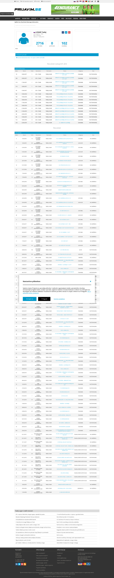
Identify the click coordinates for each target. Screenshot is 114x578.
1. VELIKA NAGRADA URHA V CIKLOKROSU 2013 (65, 481)
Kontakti (37, 1)
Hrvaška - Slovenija (64, 403)
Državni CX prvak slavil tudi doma (65, 532)
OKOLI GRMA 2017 (65, 268)
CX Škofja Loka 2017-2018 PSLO (65, 442)
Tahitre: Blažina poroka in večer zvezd (25, 530)
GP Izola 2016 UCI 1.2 (64, 357)
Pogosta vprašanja (41, 567)
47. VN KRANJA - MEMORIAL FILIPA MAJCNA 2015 (64, 373)
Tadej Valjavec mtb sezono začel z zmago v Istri (28, 524)
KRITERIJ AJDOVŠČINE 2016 (64, 345)
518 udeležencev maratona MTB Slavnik (26, 519)
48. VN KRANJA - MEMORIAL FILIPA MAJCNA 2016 (64, 334)
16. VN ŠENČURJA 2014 (64, 411)
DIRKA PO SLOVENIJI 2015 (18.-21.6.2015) (64, 108)
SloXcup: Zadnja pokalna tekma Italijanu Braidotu (28, 537)
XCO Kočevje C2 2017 (64, 219)
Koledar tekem (26, 18)
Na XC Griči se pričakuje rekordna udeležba (68, 522)
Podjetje (59, 555)
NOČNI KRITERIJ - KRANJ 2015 (64, 376)
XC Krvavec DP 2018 (64, 156)
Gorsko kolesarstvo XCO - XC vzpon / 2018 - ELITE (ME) (30, 57)
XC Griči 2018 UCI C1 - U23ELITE (64, 215)
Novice (17, 18)
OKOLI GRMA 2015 (65, 368)
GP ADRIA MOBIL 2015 (64, 392)
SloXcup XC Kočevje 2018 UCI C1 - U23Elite (64, 186)
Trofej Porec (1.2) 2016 (64, 353)
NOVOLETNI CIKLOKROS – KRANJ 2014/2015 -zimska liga (64, 461)
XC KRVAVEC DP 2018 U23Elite (64, 160)
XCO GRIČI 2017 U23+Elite (64, 245)
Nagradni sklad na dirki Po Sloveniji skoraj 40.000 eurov (71, 530)
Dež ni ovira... (60, 535)
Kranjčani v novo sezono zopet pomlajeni (67, 527)
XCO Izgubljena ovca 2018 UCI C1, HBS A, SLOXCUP (64, 147)
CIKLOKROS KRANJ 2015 (65, 453)
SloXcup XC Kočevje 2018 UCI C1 (64, 181)
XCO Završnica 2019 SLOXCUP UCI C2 (64, 138)
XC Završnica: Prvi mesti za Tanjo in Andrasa (68, 519)
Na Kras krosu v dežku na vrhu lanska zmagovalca (69, 524)
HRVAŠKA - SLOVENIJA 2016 (64, 326)
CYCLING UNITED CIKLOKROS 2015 (64, 457)
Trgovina (75, 18)
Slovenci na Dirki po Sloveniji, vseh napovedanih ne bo (70, 537)
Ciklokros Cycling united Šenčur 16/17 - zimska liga (64, 450)
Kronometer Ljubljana (64, 426)
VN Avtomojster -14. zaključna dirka (64, 399)
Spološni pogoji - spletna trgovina (44, 565)
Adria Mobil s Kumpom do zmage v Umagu (67, 543)
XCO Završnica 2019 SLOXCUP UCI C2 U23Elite (64, 143)
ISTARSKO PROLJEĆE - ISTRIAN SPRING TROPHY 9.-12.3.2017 (65, 307)
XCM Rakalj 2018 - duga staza (65, 488)
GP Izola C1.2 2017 (64, 318)
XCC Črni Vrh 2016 (64, 249)
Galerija (57, 18)
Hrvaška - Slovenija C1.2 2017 (64, 264)
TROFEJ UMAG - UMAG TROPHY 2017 (64, 314)
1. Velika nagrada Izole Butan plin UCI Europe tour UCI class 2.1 (64, 430)
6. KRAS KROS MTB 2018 (65, 492)
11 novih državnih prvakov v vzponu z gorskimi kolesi (70, 514)
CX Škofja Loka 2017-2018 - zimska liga (65, 446)
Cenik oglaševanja (61, 558)
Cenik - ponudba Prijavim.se (64, 560)
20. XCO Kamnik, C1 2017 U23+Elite (64, 236)
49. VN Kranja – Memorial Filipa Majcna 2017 (64, 272)
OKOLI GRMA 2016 (65, 330)
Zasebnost (59, 553)
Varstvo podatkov (59, 299)
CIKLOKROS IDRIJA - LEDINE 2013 (65, 476)
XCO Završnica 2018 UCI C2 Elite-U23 (64, 202)
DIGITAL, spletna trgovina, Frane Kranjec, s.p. (59, 576)
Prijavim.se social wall (41, 558)
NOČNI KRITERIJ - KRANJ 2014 (64, 415)
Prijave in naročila (7, 14)
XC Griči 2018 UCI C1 (64, 210)
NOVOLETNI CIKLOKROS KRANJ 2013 (64, 469)
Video (62, 18)
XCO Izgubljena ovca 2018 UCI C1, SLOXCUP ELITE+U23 (64, 152)
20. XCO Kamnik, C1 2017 (64, 232)
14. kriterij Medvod (64, 419)
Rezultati (34, 18)
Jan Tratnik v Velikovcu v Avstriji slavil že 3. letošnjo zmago (30, 543)
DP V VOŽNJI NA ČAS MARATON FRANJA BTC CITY (64, 384)
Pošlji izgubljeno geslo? (27, 1)
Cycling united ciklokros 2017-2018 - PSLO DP (64, 434)
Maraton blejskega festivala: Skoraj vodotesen (27, 517)
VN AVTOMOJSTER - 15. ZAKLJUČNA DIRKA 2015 (64, 361)
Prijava (16, 1)
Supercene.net (60, 563)
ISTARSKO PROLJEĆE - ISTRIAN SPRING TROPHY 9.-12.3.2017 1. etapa (65, 303)
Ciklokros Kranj (65, 473)
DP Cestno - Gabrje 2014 (64, 422)
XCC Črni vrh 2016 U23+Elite (64, 254)
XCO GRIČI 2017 (64, 241)
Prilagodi (44, 299)
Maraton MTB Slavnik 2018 (64, 189)
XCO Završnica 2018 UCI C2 (64, 198)
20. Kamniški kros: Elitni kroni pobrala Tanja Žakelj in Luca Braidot (32, 532)
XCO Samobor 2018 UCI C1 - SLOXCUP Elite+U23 (64, 177)
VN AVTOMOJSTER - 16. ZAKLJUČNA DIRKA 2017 (64, 261)
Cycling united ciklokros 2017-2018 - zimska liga (64, 438)
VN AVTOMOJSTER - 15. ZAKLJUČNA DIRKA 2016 (64, 322)
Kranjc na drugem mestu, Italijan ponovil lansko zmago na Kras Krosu (33, 527)
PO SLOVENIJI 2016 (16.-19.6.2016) (65, 94)
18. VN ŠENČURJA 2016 (64, 338)
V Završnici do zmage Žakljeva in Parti (25, 522)
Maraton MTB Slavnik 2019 (64, 484)
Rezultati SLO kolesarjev (42, 560)
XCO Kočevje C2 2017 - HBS (64, 224)
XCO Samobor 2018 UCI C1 (65, 173)
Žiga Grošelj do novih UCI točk (23, 540)
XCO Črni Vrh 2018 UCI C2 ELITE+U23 (64, 169)
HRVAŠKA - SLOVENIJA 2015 (64, 365)
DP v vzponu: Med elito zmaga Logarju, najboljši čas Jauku (30, 514)
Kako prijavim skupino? (42, 555)
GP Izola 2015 (64, 395)
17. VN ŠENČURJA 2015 (64, 388)
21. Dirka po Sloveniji (64, 122)
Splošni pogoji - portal (41, 563)
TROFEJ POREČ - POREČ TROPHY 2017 (64, 311)
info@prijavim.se (19, 561)
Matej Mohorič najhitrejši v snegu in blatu (67, 540)
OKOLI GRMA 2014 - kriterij (64, 407)
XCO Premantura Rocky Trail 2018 (65, 206)
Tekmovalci (50, 18)
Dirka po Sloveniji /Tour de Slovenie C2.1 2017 (64, 74)
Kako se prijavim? (46, 1)
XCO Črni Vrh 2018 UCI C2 (64, 165)
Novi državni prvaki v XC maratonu (65, 517)
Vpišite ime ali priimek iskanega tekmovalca (26, 22)
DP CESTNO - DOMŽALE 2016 (64, 341)
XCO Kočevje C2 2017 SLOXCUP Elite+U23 (65, 227)
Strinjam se (29, 299)
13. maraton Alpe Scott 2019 (64, 257)
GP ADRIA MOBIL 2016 (64, 349)
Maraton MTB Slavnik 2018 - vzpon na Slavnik (65, 194)
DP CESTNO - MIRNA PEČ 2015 (64, 380)
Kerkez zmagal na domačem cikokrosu (25, 535)
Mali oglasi (69, 18)
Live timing (43, 18)
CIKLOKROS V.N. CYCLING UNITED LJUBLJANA (64, 465)
